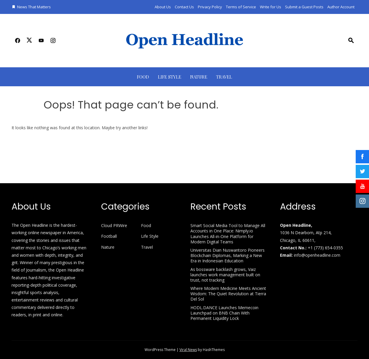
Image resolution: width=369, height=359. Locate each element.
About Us (163, 6)
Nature (198, 77)
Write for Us (270, 6)
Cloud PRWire (114, 225)
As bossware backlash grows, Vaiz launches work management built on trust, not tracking (225, 275)
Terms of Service (241, 6)
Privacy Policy (210, 6)
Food (143, 77)
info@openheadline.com (317, 255)
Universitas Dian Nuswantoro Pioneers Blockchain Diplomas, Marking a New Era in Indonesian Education (227, 255)
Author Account (341, 6)
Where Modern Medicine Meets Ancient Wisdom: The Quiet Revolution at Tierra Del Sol (228, 293)
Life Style (169, 77)
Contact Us (184, 6)
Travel (224, 77)
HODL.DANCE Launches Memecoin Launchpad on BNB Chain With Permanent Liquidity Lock (224, 313)
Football (109, 236)
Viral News (188, 349)
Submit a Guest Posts (304, 6)
